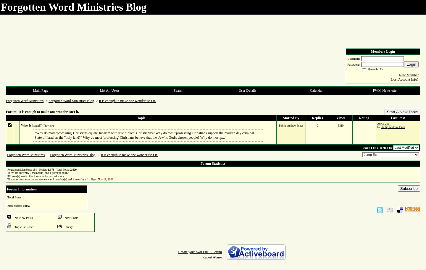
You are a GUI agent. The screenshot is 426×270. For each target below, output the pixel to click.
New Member (409, 75)
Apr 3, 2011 (384, 123)
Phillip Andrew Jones (291, 125)
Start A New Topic (402, 112)
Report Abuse (212, 257)
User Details (247, 90)
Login (411, 64)
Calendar (316, 90)
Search (178, 90)
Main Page (41, 90)
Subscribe (409, 188)
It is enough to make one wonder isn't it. (127, 101)
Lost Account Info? (405, 79)
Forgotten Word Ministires (24, 101)
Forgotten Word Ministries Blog (71, 101)
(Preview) (48, 125)
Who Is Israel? (31, 125)
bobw (26, 205)
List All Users (110, 90)
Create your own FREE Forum (200, 252)
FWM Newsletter (385, 90)
